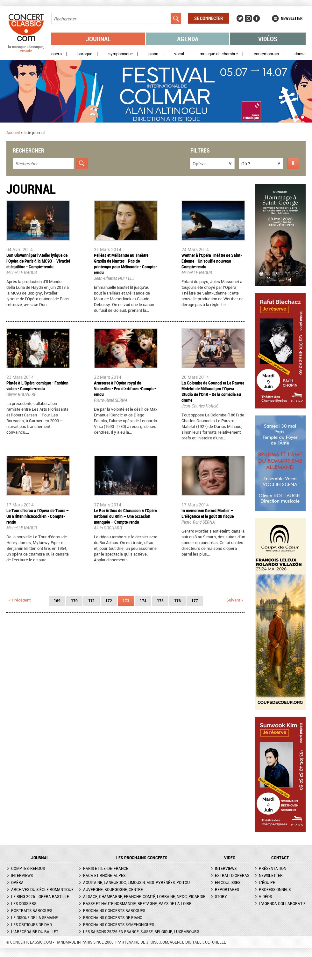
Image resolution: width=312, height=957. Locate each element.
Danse (300, 54)
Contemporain (266, 54)
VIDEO (229, 858)
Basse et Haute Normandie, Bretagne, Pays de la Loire (137, 903)
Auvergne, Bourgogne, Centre (113, 889)
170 (74, 600)
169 (57, 600)
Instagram (248, 18)
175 (160, 600)
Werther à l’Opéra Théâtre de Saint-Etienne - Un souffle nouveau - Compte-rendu (211, 261)
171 (91, 600)
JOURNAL (40, 858)
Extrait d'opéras (232, 875)
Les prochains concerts (141, 858)
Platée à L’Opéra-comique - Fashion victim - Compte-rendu (37, 386)
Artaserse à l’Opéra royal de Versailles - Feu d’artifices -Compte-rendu (125, 388)
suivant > (234, 600)
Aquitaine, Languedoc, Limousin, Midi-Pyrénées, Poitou (136, 882)
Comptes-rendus (28, 868)
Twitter (240, 18)
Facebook (256, 18)
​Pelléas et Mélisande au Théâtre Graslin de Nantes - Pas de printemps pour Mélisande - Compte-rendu (125, 263)
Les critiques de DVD (31, 924)
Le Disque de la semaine (34, 917)
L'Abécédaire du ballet (34, 931)
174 (143, 600)
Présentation (272, 868)
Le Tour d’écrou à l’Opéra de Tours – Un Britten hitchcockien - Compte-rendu (37, 516)
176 (177, 600)
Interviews (22, 875)
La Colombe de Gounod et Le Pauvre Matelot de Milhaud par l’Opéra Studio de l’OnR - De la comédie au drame (212, 391)
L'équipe (267, 882)
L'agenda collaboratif (282, 903)
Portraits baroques (31, 910)
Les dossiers (23, 903)
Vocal (179, 54)
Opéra (56, 54)
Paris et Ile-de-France (105, 868)
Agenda (187, 38)
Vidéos (267, 38)
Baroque (84, 54)
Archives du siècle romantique (42, 889)
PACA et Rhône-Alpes (104, 875)
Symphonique (120, 54)
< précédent (20, 600)
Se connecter (208, 18)
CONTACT (280, 858)
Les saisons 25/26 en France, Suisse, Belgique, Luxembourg (141, 931)
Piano (153, 54)
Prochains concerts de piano (112, 917)
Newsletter (291, 18)
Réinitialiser (293, 163)
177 (194, 600)
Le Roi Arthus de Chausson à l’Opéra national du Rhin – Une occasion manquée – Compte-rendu (125, 516)
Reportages (227, 889)
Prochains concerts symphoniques (118, 924)
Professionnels (275, 889)
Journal (98, 38)
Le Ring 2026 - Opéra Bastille (40, 896)
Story (221, 896)
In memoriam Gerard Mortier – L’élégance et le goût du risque (207, 513)
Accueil (13, 132)
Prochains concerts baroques (114, 910)
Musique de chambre (219, 54)
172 (108, 600)
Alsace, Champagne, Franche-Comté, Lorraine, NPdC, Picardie (144, 896)
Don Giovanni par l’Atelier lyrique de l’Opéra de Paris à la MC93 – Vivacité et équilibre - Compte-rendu (38, 261)
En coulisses (227, 882)
